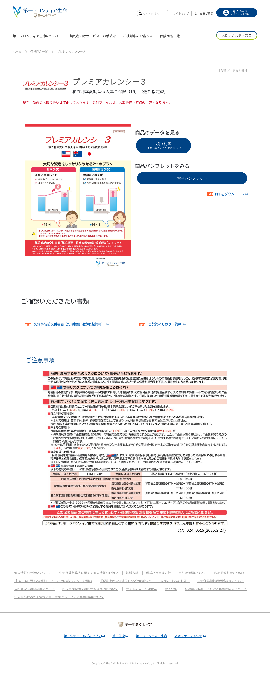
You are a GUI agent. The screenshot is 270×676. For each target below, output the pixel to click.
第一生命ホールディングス (82, 636)
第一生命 (118, 636)
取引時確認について (192, 573)
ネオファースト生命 (188, 636)
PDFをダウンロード (225, 193)
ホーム (17, 51)
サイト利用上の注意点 (141, 589)
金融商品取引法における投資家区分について (216, 589)
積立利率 (163, 145)
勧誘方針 (132, 573)
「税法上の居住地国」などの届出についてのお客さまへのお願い (145, 581)
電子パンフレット (192, 178)
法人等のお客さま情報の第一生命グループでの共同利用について (59, 597)
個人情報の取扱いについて (33, 573)
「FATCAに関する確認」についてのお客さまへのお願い (53, 581)
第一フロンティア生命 (151, 636)
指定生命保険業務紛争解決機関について (90, 589)
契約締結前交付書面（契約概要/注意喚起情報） (65, 323)
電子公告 (171, 589)
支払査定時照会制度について (34, 589)
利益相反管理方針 (158, 573)
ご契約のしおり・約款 (160, 323)
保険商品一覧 (39, 51)
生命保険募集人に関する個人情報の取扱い (88, 573)
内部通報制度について (229, 573)
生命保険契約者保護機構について (220, 581)
